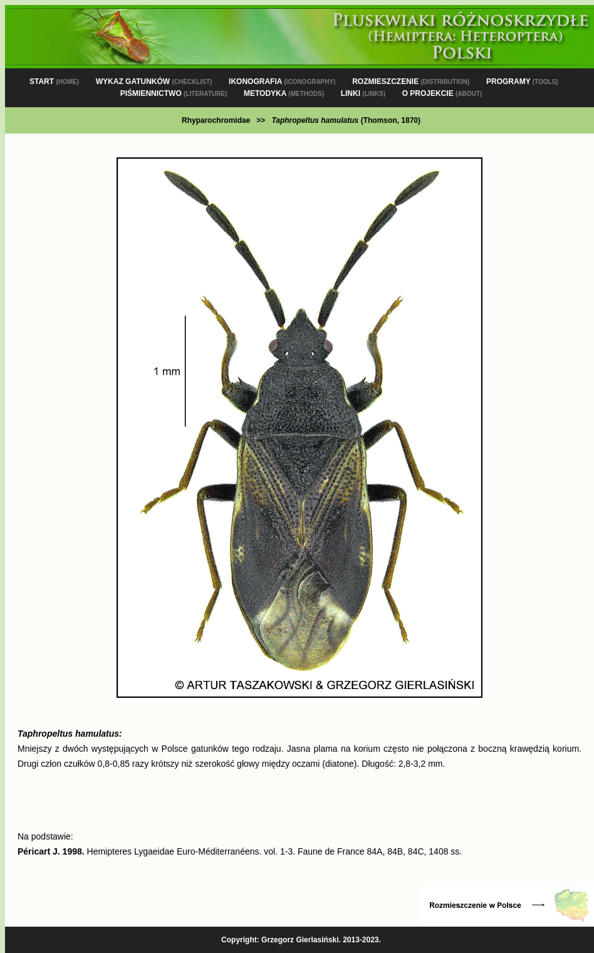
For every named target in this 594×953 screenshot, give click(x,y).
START (54, 81)
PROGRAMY (522, 81)
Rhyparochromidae (216, 120)
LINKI (363, 93)
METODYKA (284, 93)
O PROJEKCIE (442, 93)
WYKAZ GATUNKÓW (154, 81)
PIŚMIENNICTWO (173, 93)
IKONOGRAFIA (282, 81)
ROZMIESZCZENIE (410, 81)
